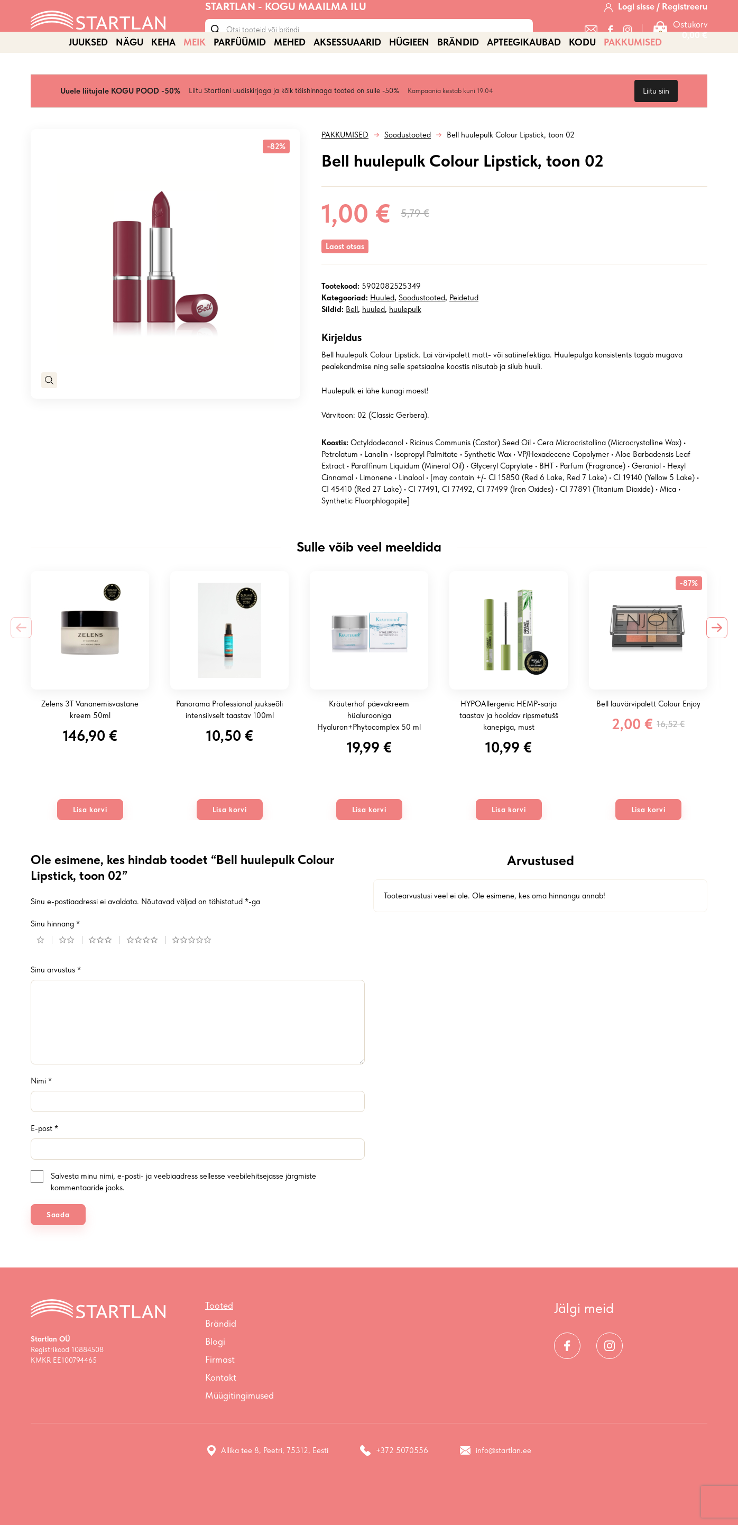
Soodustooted (407, 172)
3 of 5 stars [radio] (104, 977)
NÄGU (129, 79)
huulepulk (405, 346)
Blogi (215, 1378)
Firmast (220, 1396)
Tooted (219, 1342)
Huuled (382, 334)
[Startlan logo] (98, 33)
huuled (373, 346)
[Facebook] (610, 44)
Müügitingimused (239, 1432)
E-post (44, 1165)
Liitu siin (656, 128)
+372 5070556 (394, 1487)
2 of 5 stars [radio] (70, 977)
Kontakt (220, 1414)
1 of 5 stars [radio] (44, 977)
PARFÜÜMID (240, 79)
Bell (352, 346)
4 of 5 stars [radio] (146, 977)
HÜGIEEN (409, 79)
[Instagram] (627, 44)
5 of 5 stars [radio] (195, 977)
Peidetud (463, 334)
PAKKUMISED (633, 79)
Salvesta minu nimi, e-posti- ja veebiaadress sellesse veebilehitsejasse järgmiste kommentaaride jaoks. (183, 1218)
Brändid (458, 79)
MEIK (194, 79)
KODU (582, 79)
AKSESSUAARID (347, 79)
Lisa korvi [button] (90, 846)
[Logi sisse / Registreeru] (655, 20)
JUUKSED (88, 79)
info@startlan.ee (495, 1487)
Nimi (41, 1118)
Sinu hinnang (55, 961)
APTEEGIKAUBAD (524, 79)
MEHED (290, 79)
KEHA (163, 79)
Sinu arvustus (56, 1007)
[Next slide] (716, 664)
